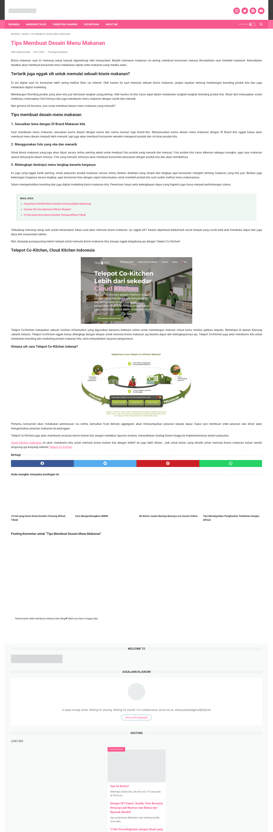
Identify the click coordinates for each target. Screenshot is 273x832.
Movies (236, 459)
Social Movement (217, 493)
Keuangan (200, 453)
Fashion (225, 433)
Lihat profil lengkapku (227, 107)
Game (198, 440)
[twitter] (242, 7)
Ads (197, 420)
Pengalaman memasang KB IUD (221, 241)
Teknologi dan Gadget (217, 499)
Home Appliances (227, 440)
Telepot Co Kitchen (133, 478)
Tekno (198, 499)
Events (213, 433)
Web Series (253, 499)
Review (248, 479)
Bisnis (251, 420)
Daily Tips (239, 426)
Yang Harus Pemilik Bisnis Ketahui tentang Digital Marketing (57, 226)
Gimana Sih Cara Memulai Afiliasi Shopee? (47, 232)
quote (207, 479)
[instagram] (233, 7)
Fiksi (236, 433)
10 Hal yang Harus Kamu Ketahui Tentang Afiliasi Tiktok (55, 237)
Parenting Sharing (67, 18)
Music (247, 459)
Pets (237, 473)
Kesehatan (251, 446)
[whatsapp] (159, 495)
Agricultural (209, 420)
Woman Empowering (230, 506)
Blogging (199, 426)
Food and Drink (251, 433)
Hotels (244, 440)
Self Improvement (244, 486)
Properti (248, 473)
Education (200, 433)
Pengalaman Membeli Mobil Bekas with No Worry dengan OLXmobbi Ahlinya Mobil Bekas (226, 285)
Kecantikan (94, 18)
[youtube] (258, 7)
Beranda (16, 18)
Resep (236, 479)
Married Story (202, 459)
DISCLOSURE (136, 823)
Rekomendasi (221, 479)
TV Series (238, 499)
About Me (114, 18)
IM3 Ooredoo (202, 446)
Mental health (220, 459)
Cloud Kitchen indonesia (26, 474)
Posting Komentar (58, 48)
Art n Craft (238, 420)
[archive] (207, 400)
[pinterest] (117, 495)
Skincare (199, 493)
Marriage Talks (39, 18)
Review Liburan (222, 486)
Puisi (197, 479)
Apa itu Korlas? (210, 176)
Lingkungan (225, 453)
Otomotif (243, 466)
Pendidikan (224, 473)
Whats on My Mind (205, 506)
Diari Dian (253, 426)
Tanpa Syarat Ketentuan (244, 493)
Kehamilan (235, 446)
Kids (212, 453)
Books (226, 426)
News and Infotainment (207, 466)
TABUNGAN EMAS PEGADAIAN (220, 306)
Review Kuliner (202, 486)
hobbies (209, 440)
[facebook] (250, 7)
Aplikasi (224, 420)
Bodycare (213, 426)
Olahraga (229, 466)
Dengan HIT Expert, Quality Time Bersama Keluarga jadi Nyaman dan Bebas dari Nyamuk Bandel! (227, 198)
